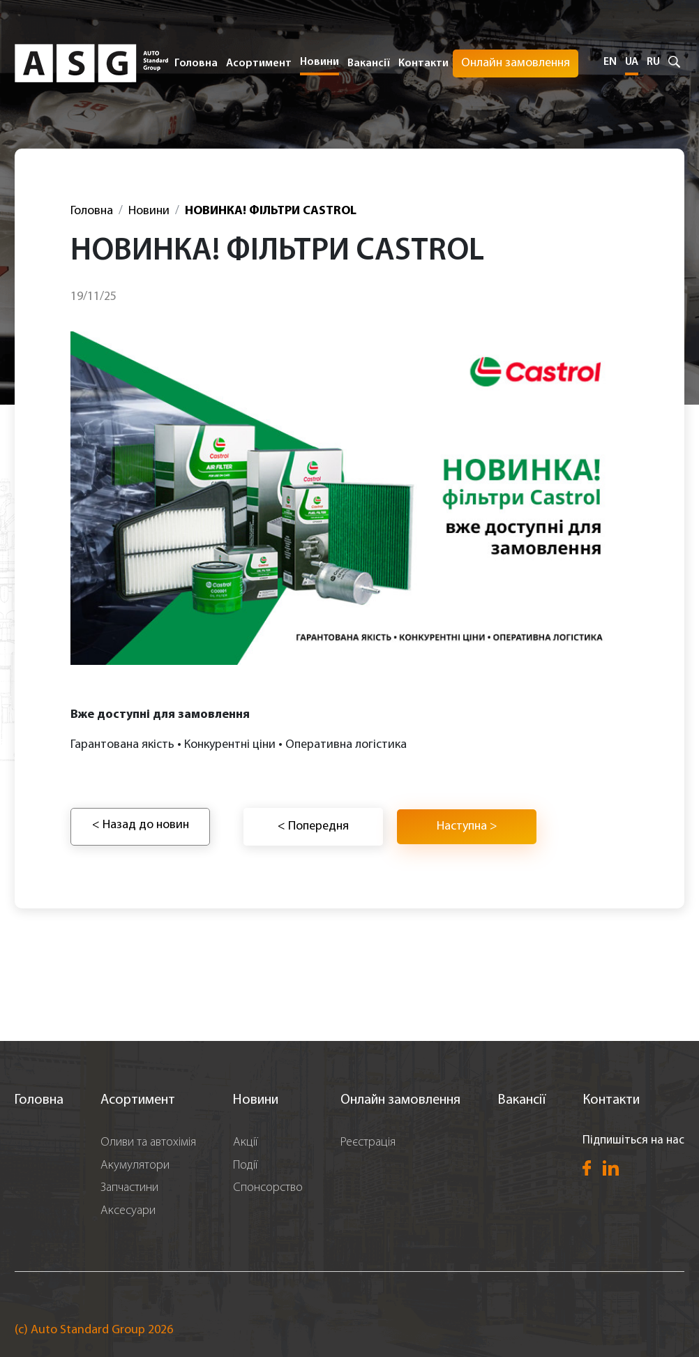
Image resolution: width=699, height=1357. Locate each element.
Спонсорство (268, 1187)
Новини (319, 62)
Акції (245, 1142)
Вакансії (368, 63)
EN (610, 62)
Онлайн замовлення (515, 63)
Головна (196, 63)
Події (245, 1165)
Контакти (423, 63)
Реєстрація (368, 1142)
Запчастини (129, 1187)
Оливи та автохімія (148, 1142)
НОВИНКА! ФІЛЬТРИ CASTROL (270, 211)
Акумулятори (135, 1165)
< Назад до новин (140, 825)
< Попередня (313, 826)
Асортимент (137, 1100)
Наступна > (467, 826)
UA (631, 62)
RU (653, 62)
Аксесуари (128, 1210)
